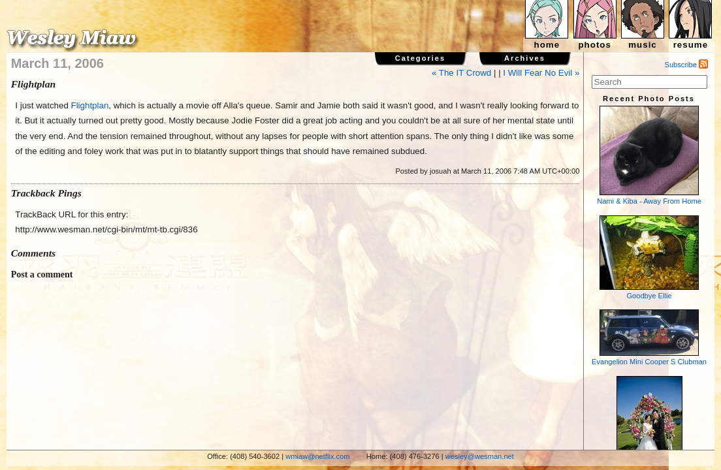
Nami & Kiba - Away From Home (649, 155)
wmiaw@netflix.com (317, 456)
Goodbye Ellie (649, 257)
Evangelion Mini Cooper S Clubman (649, 337)
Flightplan (90, 105)
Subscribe (687, 65)
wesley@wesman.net (479, 456)
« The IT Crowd (461, 73)
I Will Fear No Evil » (541, 73)
